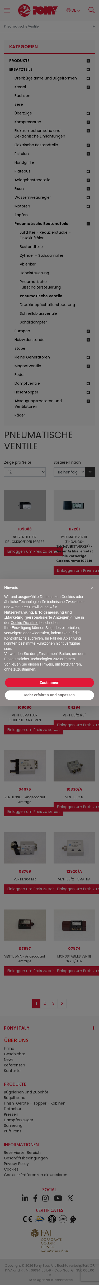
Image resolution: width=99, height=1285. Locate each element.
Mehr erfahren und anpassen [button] (49, 695)
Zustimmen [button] (49, 682)
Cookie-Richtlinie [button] (24, 623)
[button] (92, 587)
